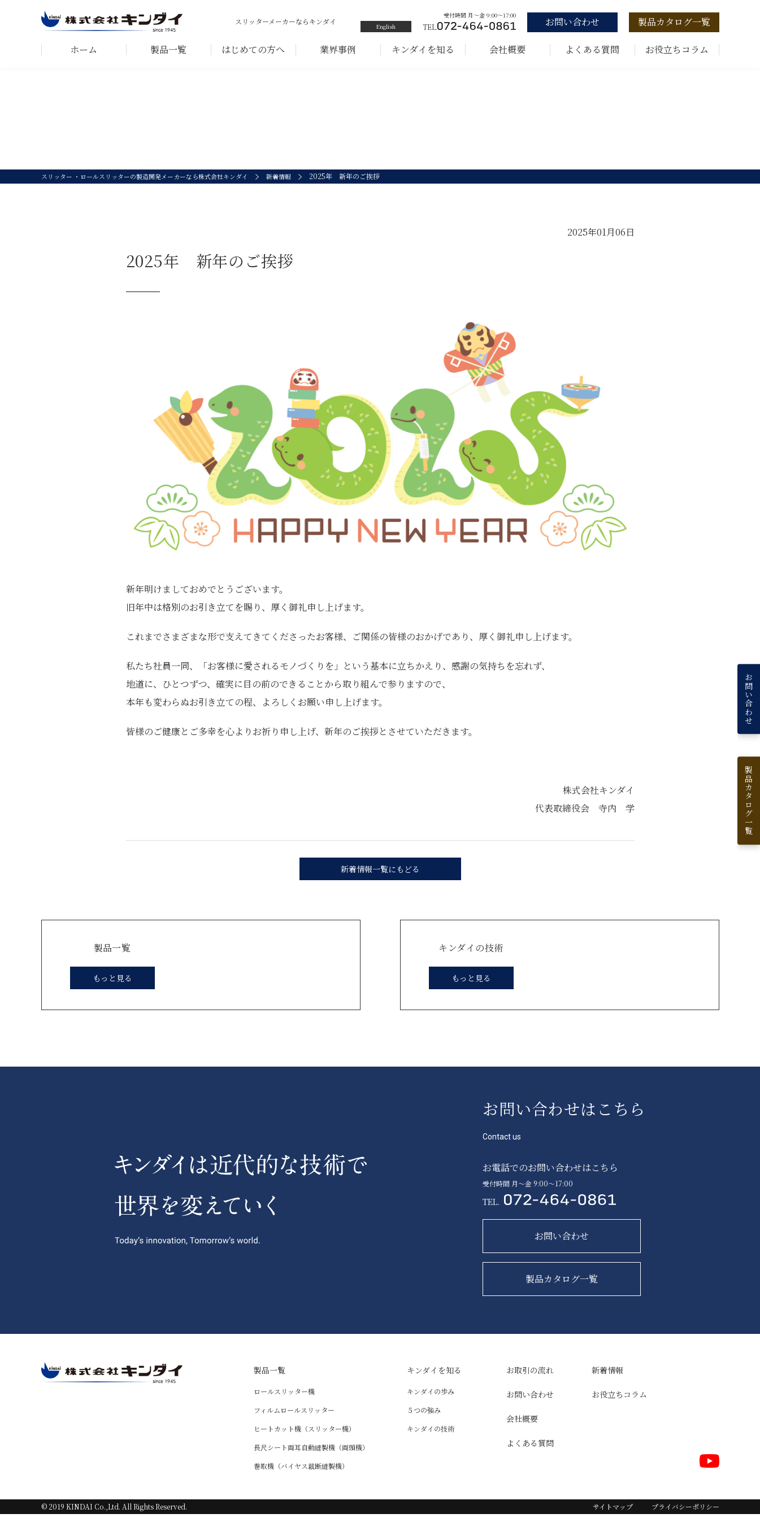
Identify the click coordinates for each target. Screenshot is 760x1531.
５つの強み (424, 1427)
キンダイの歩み (430, 1408)
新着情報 (298, 193)
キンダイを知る (423, 49)
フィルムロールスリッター (294, 1427)
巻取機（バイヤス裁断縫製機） (301, 1482)
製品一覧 (168, 49)
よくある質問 (592, 49)
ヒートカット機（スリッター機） (304, 1445)
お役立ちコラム (677, 49)
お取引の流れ (530, 1387)
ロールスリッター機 (284, 1408)
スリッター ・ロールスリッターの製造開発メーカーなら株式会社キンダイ (154, 193)
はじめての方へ (253, 49)
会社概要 (507, 49)
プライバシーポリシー (685, 1523)
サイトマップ (613, 1523)
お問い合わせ (530, 1411)
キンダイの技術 (430, 1445)
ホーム (83, 49)
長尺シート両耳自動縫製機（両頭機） (311, 1464)
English (386, 26)
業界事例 (338, 49)
